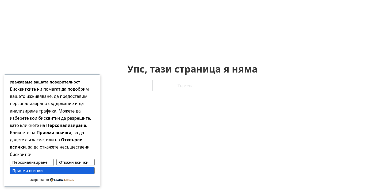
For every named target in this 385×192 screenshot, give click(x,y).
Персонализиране (30, 162)
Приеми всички (27, 170)
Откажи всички (73, 162)
